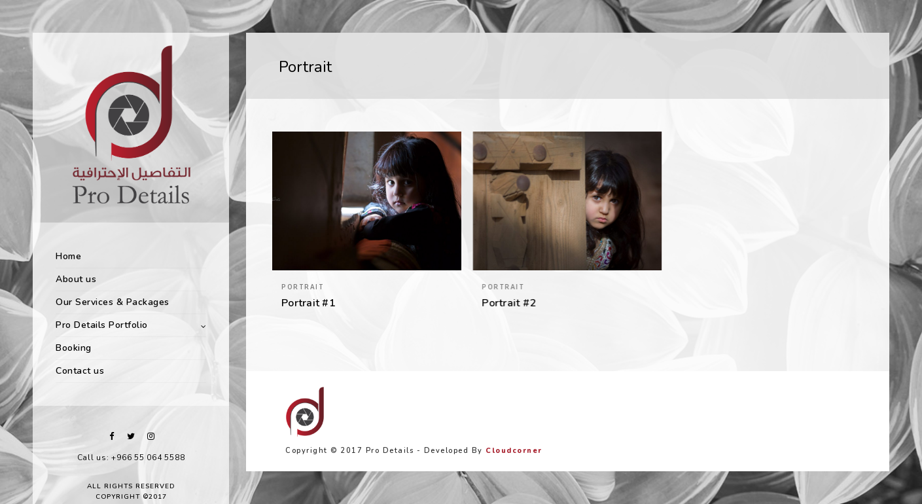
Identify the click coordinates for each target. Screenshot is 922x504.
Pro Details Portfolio (102, 325)
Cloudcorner (514, 451)
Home (68, 256)
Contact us (80, 371)
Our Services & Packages (112, 302)
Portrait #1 (308, 303)
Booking (74, 348)
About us (76, 279)
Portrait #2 (509, 303)
